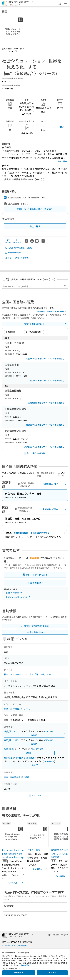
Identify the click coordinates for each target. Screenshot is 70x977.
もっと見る (16, 882)
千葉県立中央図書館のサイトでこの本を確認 (44, 425)
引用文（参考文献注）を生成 (18, 247)
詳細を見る (25, 965)
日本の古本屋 (14, 592)
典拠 (34, 735)
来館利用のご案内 (55, 484)
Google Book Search (18, 596)
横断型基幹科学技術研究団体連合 (20, 757)
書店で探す (35, 226)
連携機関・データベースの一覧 (52, 311)
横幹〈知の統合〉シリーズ (17, 708)
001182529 (37, 749)
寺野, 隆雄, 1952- (12, 740)
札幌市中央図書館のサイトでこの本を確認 (45, 358)
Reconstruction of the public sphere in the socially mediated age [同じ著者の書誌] (13, 853)
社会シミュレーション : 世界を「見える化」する (27, 674)
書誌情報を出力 (12, 252)
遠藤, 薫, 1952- (11, 731)
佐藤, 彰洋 (9, 749)
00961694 (49, 761)
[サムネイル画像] (13, 836)
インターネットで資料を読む (14, 945)
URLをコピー (17, 241)
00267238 (48, 731)
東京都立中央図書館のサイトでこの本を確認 (44, 446)
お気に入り (8, 241)
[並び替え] (13, 332)
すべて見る (59, 127)
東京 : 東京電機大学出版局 (16, 777)
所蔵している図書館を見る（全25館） (35, 209)
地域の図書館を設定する (45, 323)
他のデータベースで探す (16, 257)
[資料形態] (34, 332)
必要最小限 (18, 972)
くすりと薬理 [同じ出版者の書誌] (33, 850)
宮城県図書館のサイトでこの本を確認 (47, 380)
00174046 (48, 740)
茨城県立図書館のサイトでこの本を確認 (46, 403)
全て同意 (52, 972)
